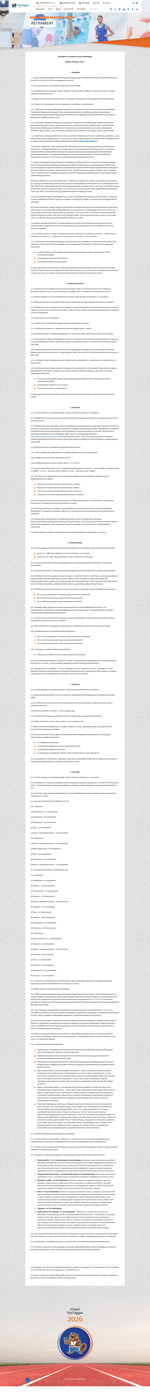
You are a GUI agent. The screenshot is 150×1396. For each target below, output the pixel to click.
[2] (116, 1252)
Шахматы (86, 3)
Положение (68, 9)
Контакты (106, 3)
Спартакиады (44, 17)
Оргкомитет (81, 9)
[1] (116, 1023)
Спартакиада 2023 (59, 17)
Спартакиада (48, 3)
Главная (34, 17)
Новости (96, 3)
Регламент (71, 17)
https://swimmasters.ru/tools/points (45, 439)
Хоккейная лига (69, 3)
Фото (50, 9)
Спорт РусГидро (78, 1389)
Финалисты (40, 9)
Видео (58, 9)
